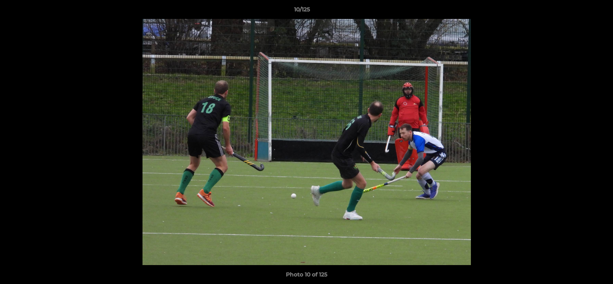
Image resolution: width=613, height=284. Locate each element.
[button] (580, 11)
